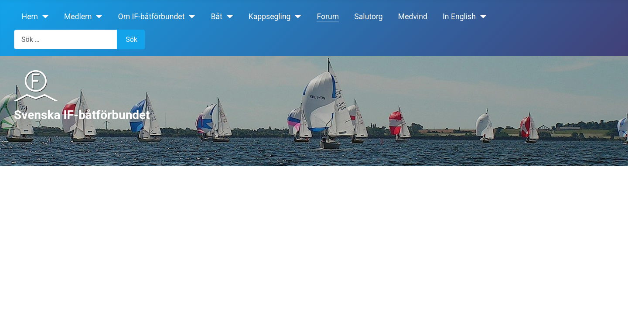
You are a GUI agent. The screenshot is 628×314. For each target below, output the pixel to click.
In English (459, 16)
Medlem (78, 16)
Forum (328, 16)
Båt (216, 16)
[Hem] (43, 16)
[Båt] (227, 16)
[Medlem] (97, 16)
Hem (30, 16)
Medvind (412, 16)
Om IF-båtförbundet (151, 16)
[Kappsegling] (296, 16)
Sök (131, 39)
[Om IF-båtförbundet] (189, 16)
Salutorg (368, 16)
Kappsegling (270, 16)
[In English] (481, 16)
